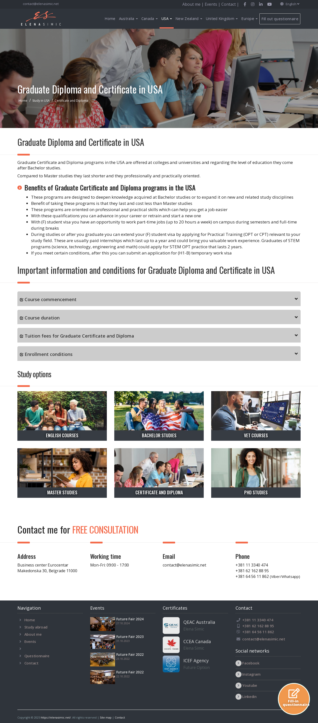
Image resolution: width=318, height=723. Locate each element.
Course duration (42, 318)
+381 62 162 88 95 (252, 570)
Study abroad (35, 627)
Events (30, 641)
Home (110, 18)
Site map (106, 717)
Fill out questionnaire (279, 18)
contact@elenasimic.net (40, 3)
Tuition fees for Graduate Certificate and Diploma (79, 336)
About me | (193, 4)
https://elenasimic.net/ (56, 717)
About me (33, 634)
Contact (31, 662)
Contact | (230, 4)
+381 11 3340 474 (252, 565)
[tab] (159, 298)
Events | (213, 4)
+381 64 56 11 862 (268, 576)
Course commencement (51, 299)
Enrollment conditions (49, 354)
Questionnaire (36, 655)
